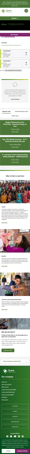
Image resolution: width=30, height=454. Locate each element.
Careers (15, 411)
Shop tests (5, 400)
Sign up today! (8, 350)
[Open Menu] (26, 11)
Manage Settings (22, 451)
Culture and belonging (8, 392)
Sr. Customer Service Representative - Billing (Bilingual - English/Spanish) (15, 156)
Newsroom (15, 427)
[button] (26, 53)
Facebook (7, 436)
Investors (15, 416)
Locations (15, 406)
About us (4, 382)
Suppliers (4, 397)
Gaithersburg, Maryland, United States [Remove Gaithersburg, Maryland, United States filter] (11, 45)
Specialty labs (15, 421)
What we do (5, 387)
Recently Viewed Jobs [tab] (21, 111)
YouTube (15, 436)
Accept (8, 451)
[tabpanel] (15, 142)
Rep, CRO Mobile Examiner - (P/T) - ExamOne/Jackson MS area (15, 140)
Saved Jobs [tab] (15, 116)
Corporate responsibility (9, 389)
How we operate (6, 384)
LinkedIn (19, 436)
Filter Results (14, 35)
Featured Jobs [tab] (6, 111)
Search (14, 18)
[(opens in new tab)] (15, 293)
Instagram (23, 436)
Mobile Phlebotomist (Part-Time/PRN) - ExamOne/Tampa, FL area (15, 124)
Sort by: (2, 70)
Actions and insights (8, 395)
